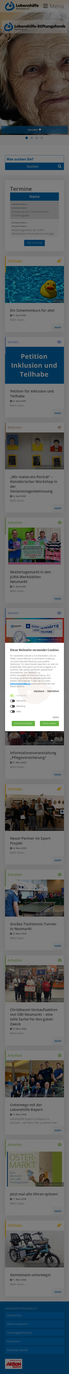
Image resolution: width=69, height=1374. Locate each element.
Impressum (39, 691)
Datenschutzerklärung (20, 683)
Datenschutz (53, 691)
